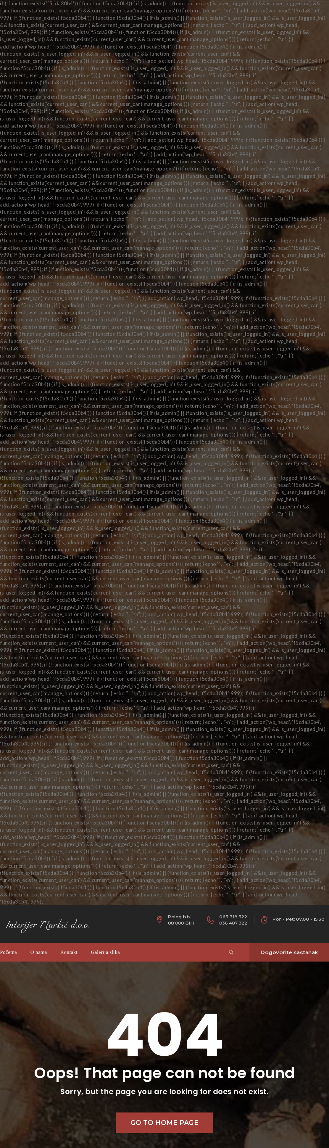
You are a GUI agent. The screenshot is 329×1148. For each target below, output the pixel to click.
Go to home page (164, 1123)
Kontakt (69, 952)
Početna (8, 952)
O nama (38, 952)
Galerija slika (105, 952)
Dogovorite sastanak (289, 952)
